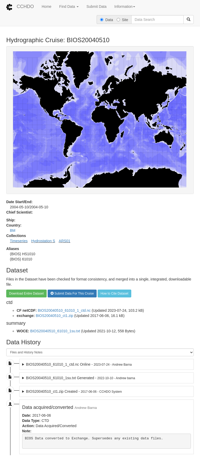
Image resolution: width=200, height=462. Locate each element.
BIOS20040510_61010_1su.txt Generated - (80, 378)
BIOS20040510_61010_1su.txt (55, 331)
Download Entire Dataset (26, 293)
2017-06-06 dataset (106, 391)
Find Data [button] (69, 6)
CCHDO (25, 6)
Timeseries (19, 241)
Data (106, 20)
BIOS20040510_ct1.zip (54, 316)
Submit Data (96, 6)
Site (122, 20)
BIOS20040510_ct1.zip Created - (74, 391)
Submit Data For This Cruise (72, 293)
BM (12, 230)
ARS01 (64, 241)
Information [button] (124, 6)
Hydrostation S (43, 241)
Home (46, 6)
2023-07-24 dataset (106, 364)
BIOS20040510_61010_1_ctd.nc (64, 310)
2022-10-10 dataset (106, 377)
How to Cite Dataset (114, 293)
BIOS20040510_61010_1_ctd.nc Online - (79, 364)
